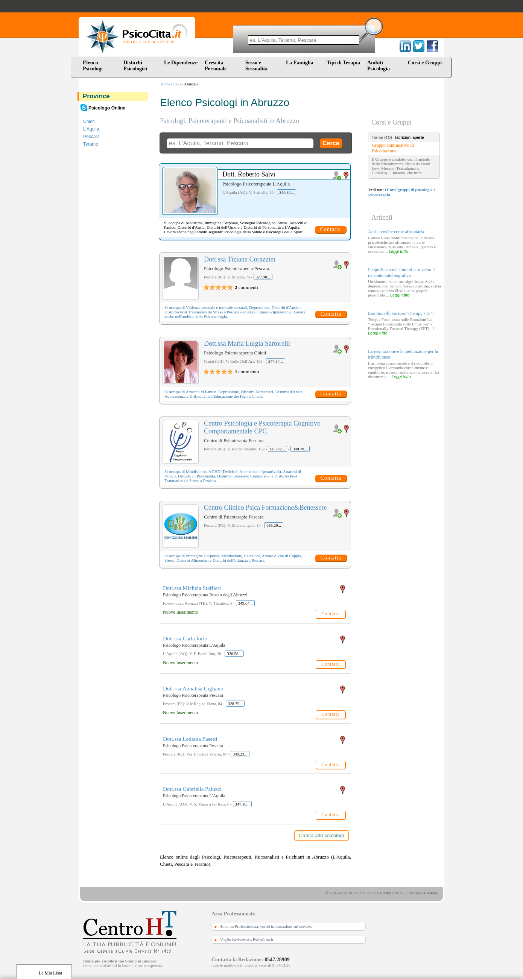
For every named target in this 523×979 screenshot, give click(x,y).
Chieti (89, 121)
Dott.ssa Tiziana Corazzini (239, 259)
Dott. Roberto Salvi (248, 174)
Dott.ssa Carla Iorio (185, 638)
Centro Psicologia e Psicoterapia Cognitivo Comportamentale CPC (262, 427)
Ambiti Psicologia (378, 65)
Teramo (90, 144)
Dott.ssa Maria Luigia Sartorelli (247, 343)
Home (165, 84)
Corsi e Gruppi (425, 62)
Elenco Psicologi (93, 65)
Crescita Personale (216, 65)
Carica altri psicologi (321, 835)
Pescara (91, 136)
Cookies (431, 893)
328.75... (235, 703)
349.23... (240, 754)
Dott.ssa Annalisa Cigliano (193, 689)
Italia (177, 84)
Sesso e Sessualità (256, 65)
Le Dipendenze (181, 62)
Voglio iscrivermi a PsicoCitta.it (246, 939)
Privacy (415, 893)
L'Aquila (91, 129)
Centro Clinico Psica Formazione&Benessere (265, 507)
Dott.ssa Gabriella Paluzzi (192, 789)
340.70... (300, 449)
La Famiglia (301, 62)
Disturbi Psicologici (135, 65)
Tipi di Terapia (343, 62)
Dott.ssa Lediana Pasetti (190, 739)
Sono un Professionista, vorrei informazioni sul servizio (266, 926)
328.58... (234, 653)
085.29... (273, 525)
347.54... (275, 361)
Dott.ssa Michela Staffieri (192, 588)
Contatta (330, 229)
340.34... (286, 192)
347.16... (242, 804)
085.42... (277, 449)
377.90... (263, 277)
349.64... (245, 603)
